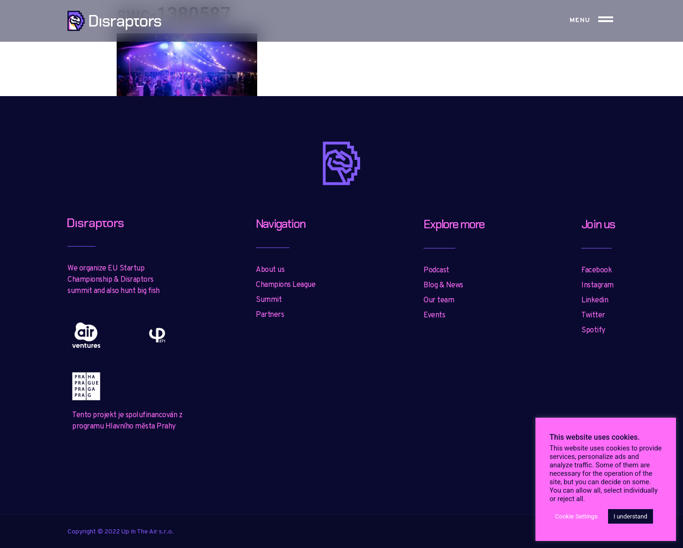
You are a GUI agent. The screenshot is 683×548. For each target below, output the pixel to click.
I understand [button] (630, 516)
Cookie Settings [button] (576, 516)
